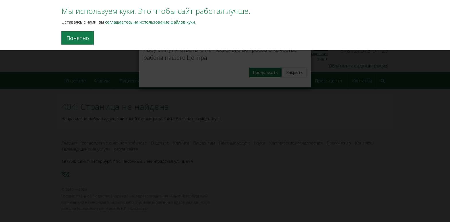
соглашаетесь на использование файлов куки (150, 22)
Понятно (77, 38)
